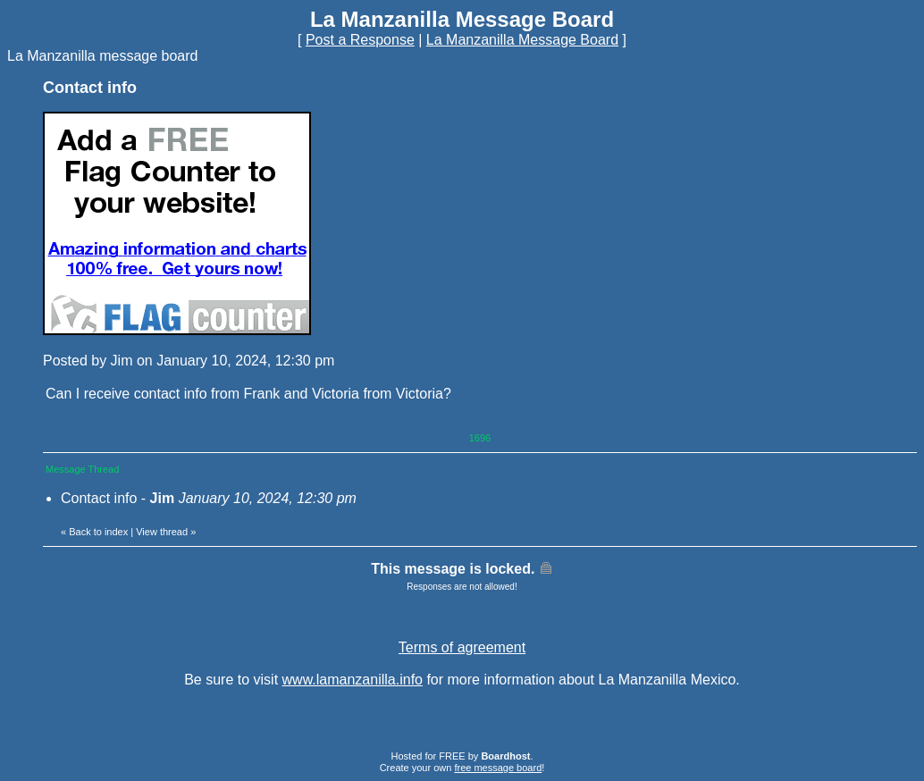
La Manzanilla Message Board (522, 39)
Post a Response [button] (360, 39)
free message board (498, 767)
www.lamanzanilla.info (352, 679)
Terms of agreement (462, 647)
